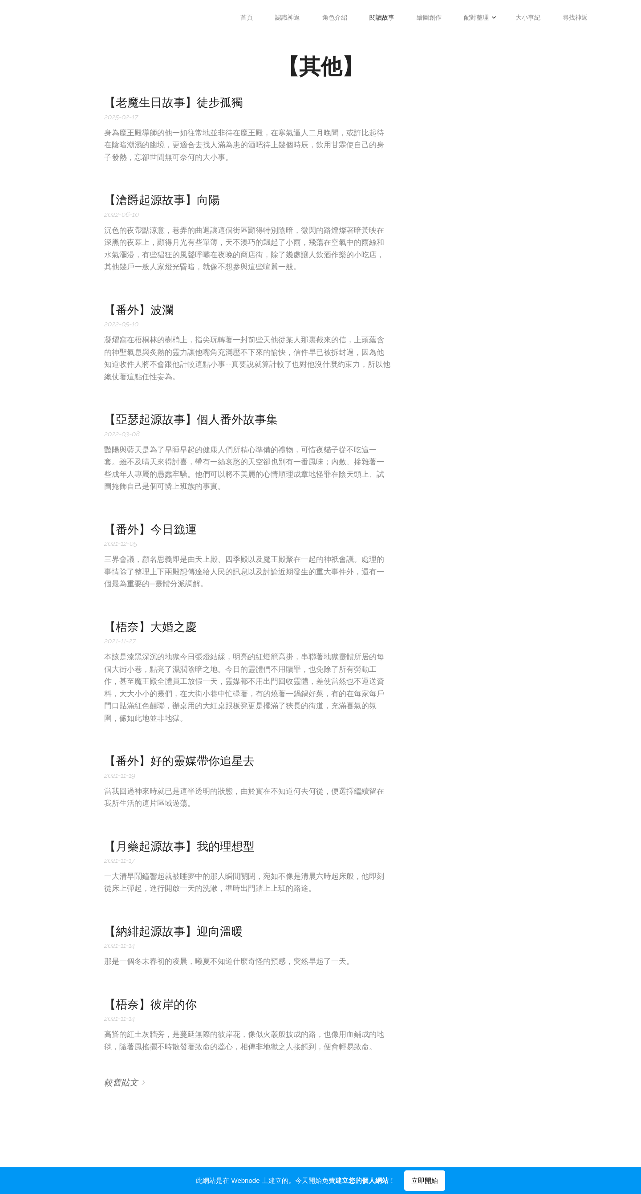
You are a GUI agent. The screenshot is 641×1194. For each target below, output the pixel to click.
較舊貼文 (121, 1082)
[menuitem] (431, 18)
